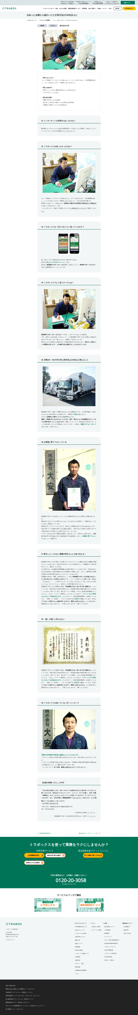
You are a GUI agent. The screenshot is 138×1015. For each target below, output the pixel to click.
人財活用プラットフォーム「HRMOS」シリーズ (19, 992)
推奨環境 (106, 933)
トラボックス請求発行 (110, 953)
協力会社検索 (79, 950)
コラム (77, 973)
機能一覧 (77, 940)
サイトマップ (108, 936)
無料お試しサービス (78, 208)
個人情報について (109, 926)
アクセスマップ (10, 939)
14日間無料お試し (129, 8)
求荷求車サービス (80, 936)
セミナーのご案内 (96, 930)
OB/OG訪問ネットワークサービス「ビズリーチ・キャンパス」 (23, 995)
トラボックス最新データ (82, 953)
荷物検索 (77, 947)
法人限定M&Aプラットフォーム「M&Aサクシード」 (20, 999)
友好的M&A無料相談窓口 (111, 943)
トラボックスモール (109, 946)
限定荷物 (77, 967)
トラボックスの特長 (80, 933)
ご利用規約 (107, 930)
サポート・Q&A (79, 963)
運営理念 (126, 930)
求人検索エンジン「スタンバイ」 (15, 1009)
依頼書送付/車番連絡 (81, 970)
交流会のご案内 (96, 926)
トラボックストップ (31, 20)
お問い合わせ (127, 933)
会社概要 (127, 926)
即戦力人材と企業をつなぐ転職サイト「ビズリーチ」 (20, 989)
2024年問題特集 (108, 950)
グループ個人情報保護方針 (112, 940)
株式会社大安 (54, 803)
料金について (79, 943)
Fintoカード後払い (109, 960)
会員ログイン (79, 930)
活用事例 (77, 957)
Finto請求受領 (108, 956)
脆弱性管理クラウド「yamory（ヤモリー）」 (18, 1002)
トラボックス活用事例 (44, 20)
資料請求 (117, 8)
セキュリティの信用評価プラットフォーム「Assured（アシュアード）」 (26, 1005)
